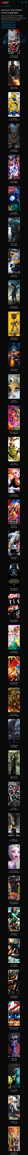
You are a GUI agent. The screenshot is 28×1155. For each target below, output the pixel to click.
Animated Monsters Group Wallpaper (14, 902)
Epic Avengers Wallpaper (14, 558)
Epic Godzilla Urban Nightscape (14, 213)
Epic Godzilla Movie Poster (14, 244)
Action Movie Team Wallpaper (14, 965)
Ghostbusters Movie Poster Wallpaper (14, 1028)
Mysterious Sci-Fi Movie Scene (14, 777)
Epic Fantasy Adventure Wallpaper (14, 714)
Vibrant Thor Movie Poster (14, 526)
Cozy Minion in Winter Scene (14, 275)
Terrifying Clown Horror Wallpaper (14, 56)
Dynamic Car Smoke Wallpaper (14, 840)
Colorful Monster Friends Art (14, 1090)
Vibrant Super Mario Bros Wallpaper (14, 432)
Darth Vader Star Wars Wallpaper (14, 589)
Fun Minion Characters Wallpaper (14, 119)
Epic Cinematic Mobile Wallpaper (14, 307)
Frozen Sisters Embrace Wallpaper (14, 495)
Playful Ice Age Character (14, 401)
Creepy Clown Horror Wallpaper (14, 150)
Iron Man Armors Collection (14, 808)
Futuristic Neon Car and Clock (14, 370)
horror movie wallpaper (8, 25)
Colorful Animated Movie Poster (14, 683)
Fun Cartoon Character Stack (14, 464)
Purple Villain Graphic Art (14, 1059)
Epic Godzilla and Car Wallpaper (14, 746)
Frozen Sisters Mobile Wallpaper (14, 652)
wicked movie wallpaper (8, 27)
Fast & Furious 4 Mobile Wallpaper (14, 620)
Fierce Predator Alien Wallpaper (14, 996)
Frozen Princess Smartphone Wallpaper (14, 871)
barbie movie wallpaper (8, 22)
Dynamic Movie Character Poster (14, 87)
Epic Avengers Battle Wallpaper (14, 181)
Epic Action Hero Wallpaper (14, 934)
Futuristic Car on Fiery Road (14, 1122)
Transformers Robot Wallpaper (14, 338)
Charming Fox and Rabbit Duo (14, 1153)
